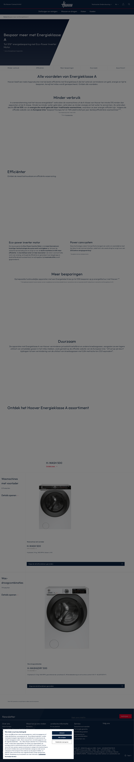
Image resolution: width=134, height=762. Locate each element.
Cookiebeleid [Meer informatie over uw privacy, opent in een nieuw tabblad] (42, 754)
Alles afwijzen (62, 737)
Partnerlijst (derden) (10, 756)
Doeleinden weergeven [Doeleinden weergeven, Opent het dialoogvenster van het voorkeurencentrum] (62, 742)
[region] (38, 744)
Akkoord (61, 733)
